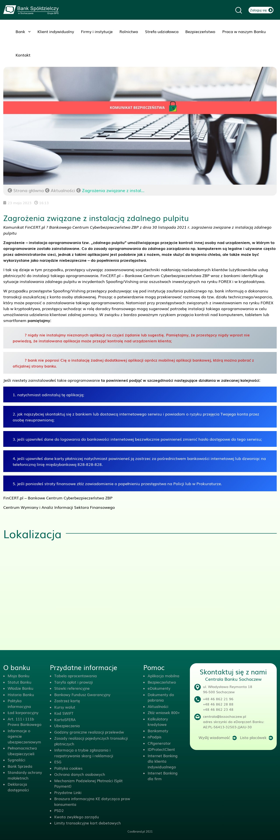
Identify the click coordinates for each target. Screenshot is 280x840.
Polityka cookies (68, 768)
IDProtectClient (161, 749)
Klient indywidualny (55, 31)
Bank (20, 31)
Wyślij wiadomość (214, 737)
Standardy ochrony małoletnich (25, 775)
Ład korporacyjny (23, 712)
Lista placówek (253, 737)
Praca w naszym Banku (244, 31)
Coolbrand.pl (136, 831)
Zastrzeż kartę (67, 700)
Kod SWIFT (64, 713)
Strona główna (26, 190)
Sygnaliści (16, 759)
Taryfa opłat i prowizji (73, 682)
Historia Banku (21, 694)
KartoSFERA (65, 719)
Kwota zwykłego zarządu (76, 816)
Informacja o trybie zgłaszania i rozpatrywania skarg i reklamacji (83, 752)
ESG (57, 761)
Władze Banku (20, 688)
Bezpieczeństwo (200, 31)
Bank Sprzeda (20, 766)
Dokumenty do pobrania (161, 697)
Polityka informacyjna (19, 703)
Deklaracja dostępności (18, 786)
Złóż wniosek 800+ (164, 712)
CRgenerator (159, 743)
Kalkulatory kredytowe (158, 721)
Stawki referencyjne (72, 688)
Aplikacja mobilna (163, 675)
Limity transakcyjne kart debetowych (87, 823)
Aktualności (63, 190)
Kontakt (23, 55)
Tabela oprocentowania (75, 675)
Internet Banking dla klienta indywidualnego (163, 761)
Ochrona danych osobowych (79, 774)
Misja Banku (18, 675)
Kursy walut (64, 707)
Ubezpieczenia (67, 725)
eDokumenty (159, 688)
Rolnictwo (128, 31)
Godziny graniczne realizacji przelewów (89, 732)
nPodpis (154, 736)
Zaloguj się (258, 9)
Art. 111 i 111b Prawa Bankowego (24, 721)
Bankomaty (158, 730)
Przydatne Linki (67, 792)
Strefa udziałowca (161, 31)
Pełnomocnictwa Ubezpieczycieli (22, 750)
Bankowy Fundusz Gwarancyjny (82, 694)
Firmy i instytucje (97, 31)
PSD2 (59, 810)
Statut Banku (19, 682)
